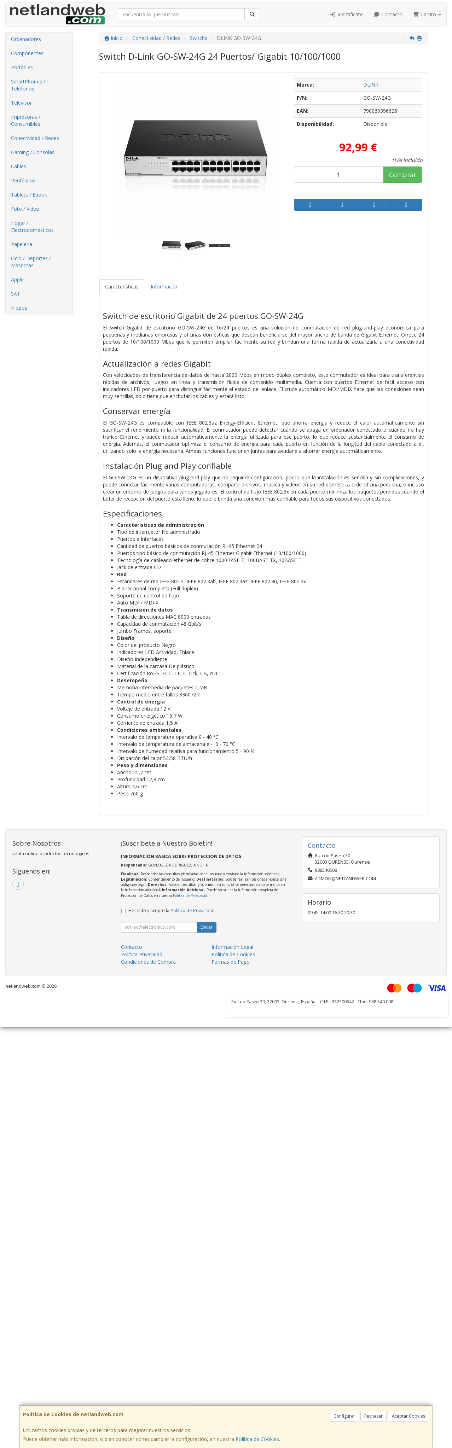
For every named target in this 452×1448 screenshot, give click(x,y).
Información (165, 286)
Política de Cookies (257, 1439)
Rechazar (373, 1416)
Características (122, 286)
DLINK (370, 84)
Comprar (402, 174)
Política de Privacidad (190, 895)
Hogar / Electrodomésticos (32, 226)
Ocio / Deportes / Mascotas (31, 262)
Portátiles (22, 67)
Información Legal (232, 947)
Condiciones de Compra (148, 961)
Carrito (427, 14)
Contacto (387, 14)
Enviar (207, 927)
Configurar (344, 1416)
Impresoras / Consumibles (25, 120)
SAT (15, 293)
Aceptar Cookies (408, 1416)
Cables (18, 166)
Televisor (21, 102)
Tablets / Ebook (29, 194)
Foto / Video (25, 208)
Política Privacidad (141, 954)
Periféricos (23, 180)
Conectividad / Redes (35, 138)
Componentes (27, 53)
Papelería (21, 244)
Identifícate (346, 14)
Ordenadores (26, 39)
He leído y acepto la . (172, 910)
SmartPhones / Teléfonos (28, 85)
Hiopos (19, 307)
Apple (17, 279)
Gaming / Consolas (32, 152)
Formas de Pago (230, 961)
